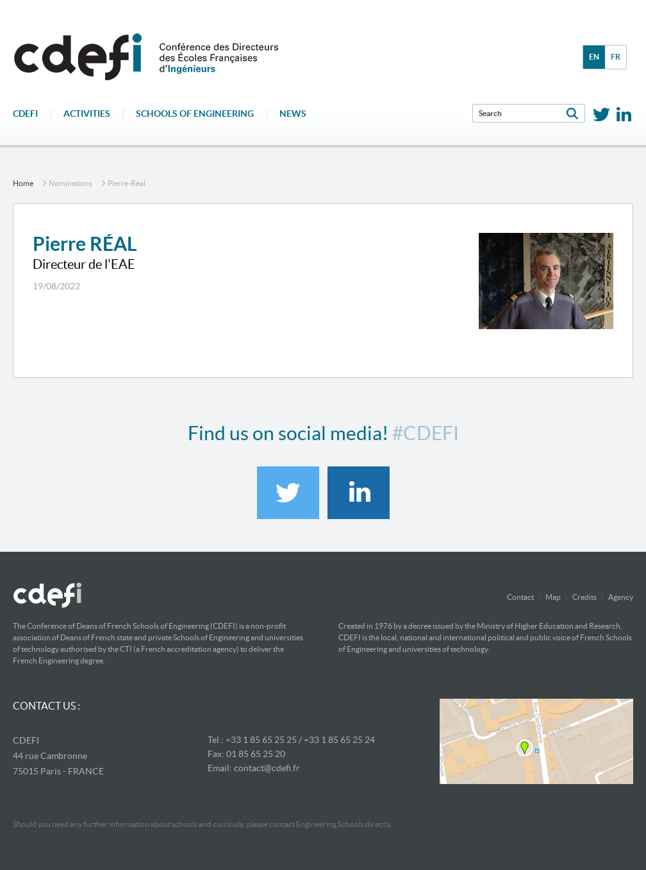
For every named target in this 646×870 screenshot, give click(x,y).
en (594, 57)
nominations (70, 183)
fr (615, 57)
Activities (86, 113)
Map (553, 597)
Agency (620, 597)
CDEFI (25, 113)
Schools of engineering (195, 113)
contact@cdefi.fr (267, 768)
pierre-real (126, 183)
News (292, 113)
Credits (584, 597)
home (23, 183)
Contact (520, 597)
